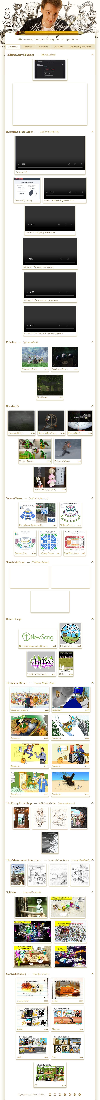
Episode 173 (15, 794)
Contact (43, 47)
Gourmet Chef (23, 1001)
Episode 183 (56, 794)
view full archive (41, 974)
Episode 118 (56, 710)
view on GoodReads (80, 860)
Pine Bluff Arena (71, 553)
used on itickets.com (49, 132)
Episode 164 (56, 766)
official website (48, 55)
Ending (20, 1029)
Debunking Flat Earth (80, 47)
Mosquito (56, 1029)
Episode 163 (15, 766)
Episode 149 (56, 738)
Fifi (35, 1085)
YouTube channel (40, 562)
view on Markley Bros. (45, 683)
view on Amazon (66, 803)
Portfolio (13, 47)
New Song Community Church (33, 646)
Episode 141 (15, 738)
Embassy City (21, 553)
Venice (19, 1057)
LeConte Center (47, 553)
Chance (55, 1001)
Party (54, 1057)
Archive (58, 47)
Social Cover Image (19, 710)
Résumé (28, 47)
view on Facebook (32, 892)
